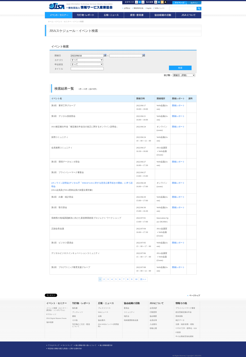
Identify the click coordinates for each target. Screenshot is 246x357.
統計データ (180, 320)
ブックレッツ (77, 312)
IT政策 (178, 332)
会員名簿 (153, 320)
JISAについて (188, 15)
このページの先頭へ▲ (193, 295)
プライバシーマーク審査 (185, 308)
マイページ (179, 2)
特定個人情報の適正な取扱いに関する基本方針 (65, 348)
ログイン (194, 3)
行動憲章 (153, 312)
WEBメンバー (160, 8)
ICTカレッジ (51, 314)
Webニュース (103, 312)
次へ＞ (143, 279)
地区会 (126, 316)
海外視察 (49, 322)
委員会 (126, 308)
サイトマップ (67, 345)
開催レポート (178, 105)
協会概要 (153, 316)
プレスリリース (104, 308)
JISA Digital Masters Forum (56, 318)
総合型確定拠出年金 (184, 312)
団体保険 (179, 316)
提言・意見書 (137, 15)
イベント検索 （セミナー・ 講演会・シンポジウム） (57, 309)
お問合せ (127, 8)
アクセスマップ (53, 345)
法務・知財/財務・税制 (185, 324)
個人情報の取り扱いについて (85, 345)
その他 (75, 320)
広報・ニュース (111, 15)
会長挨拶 (153, 308)
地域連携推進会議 (131, 320)
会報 (100, 316)
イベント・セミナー (58, 15)
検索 (180, 68)
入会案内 (153, 324)
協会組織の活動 (163, 15)
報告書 (75, 308)
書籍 (74, 316)
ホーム (50, 21)
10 (136, 279)
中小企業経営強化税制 (184, 336)
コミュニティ (129, 312)
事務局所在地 (138, 8)
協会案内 (101, 320)
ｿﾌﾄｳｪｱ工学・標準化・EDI (186, 328)
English (149, 8)
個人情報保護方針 (106, 345)
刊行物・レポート (85, 15)
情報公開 (153, 328)
